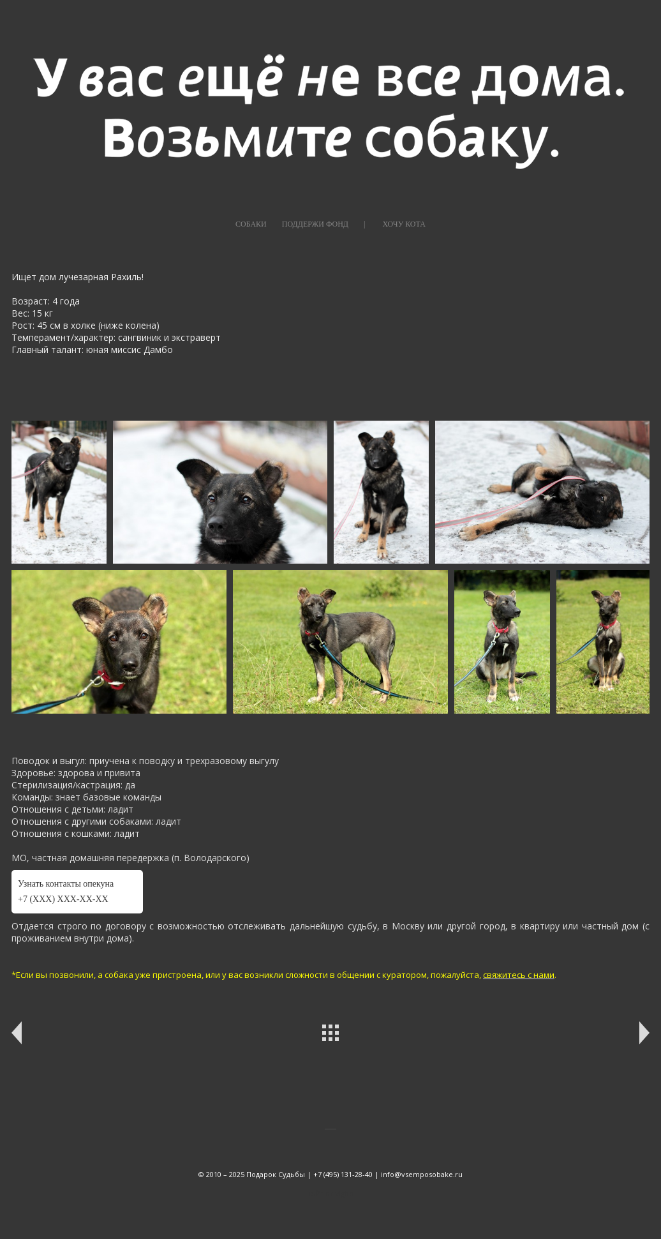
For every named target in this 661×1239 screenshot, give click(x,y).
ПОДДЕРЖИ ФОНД (315, 224)
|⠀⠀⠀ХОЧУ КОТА (395, 224)
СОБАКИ (251, 224)
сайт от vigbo (330, 1193)
